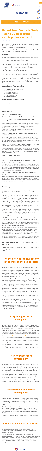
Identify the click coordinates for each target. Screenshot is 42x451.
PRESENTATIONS (36, 22)
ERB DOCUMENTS (6, 22)
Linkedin (38, 10)
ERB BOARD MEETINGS (15, 22)
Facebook (38, 6)
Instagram (38, 17)
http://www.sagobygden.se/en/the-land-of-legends (15, 335)
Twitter (38, 13)
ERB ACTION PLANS (26, 22)
